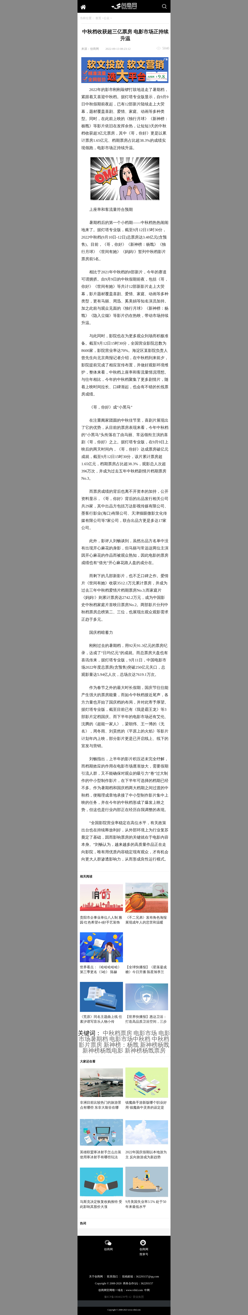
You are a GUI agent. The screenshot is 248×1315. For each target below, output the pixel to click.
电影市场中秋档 (129, 1039)
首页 (98, 18)
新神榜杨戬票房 (145, 1050)
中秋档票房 (117, 1033)
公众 (107, 18)
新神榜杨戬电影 (102, 1050)
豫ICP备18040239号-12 (117, 1296)
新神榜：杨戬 (121, 1045)
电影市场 (145, 1033)
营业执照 (138, 1296)
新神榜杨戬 (154, 1045)
